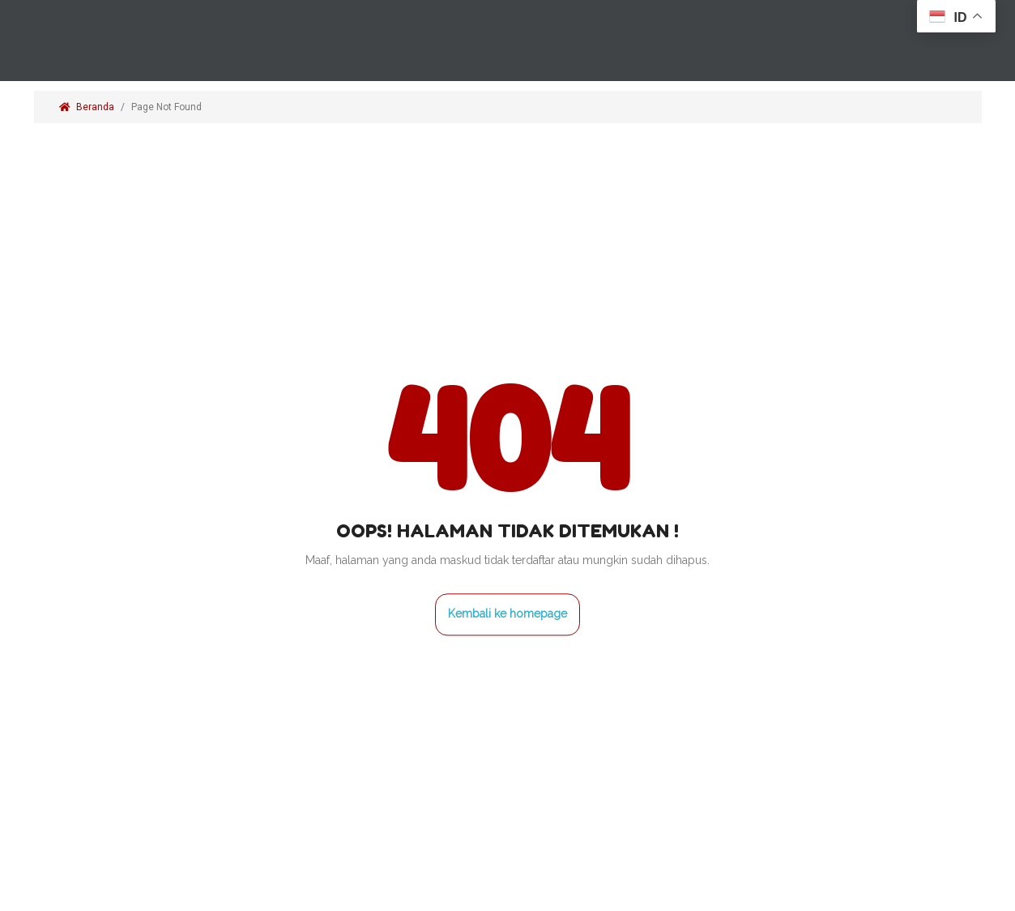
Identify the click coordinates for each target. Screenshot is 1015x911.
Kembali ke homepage (507, 614)
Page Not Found (167, 107)
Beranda (86, 107)
